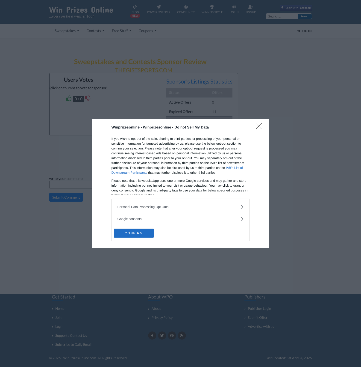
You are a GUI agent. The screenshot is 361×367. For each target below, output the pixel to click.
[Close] (260, 127)
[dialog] (180, 183)
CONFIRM (136, 233)
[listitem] (180, 207)
